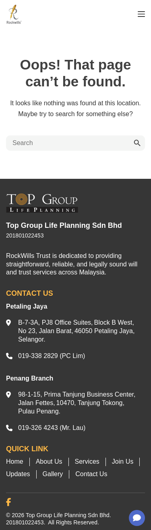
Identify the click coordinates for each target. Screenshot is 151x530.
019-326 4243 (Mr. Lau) (51, 427)
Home (14, 461)
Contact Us (91, 474)
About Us (49, 461)
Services (87, 461)
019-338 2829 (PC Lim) (51, 355)
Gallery (53, 474)
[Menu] (141, 14)
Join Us (122, 461)
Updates (18, 474)
